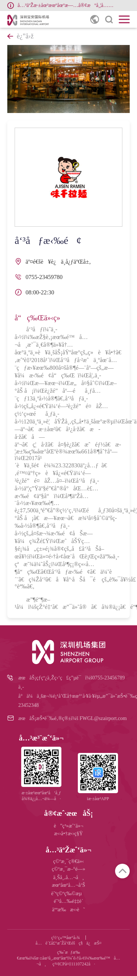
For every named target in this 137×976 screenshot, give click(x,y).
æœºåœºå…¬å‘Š (68, 885)
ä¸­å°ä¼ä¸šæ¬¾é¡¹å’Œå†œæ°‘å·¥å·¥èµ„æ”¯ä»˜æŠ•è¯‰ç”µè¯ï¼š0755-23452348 (74, 696)
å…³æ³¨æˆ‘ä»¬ (41, 738)
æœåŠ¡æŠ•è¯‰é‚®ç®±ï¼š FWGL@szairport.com (72, 718)
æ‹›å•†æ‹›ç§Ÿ (68, 833)
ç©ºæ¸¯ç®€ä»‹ (68, 861)
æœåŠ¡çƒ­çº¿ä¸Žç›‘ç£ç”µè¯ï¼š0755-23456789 (71, 678)
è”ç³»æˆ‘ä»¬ (68, 826)
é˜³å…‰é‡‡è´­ (68, 901)
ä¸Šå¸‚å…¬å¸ (68, 877)
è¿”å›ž (20, 36)
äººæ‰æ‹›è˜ (68, 909)
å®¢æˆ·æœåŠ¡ (68, 813)
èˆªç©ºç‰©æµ (68, 893)
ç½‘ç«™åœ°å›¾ (65, 937)
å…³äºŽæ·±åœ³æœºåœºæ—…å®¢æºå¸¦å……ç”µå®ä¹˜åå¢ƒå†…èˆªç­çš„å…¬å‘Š (67, 5)
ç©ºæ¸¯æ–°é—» (68, 869)
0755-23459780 (44, 277)
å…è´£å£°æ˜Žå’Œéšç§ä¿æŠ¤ (68, 943)
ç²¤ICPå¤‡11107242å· (74, 964)
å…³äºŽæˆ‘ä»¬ (68, 850)
